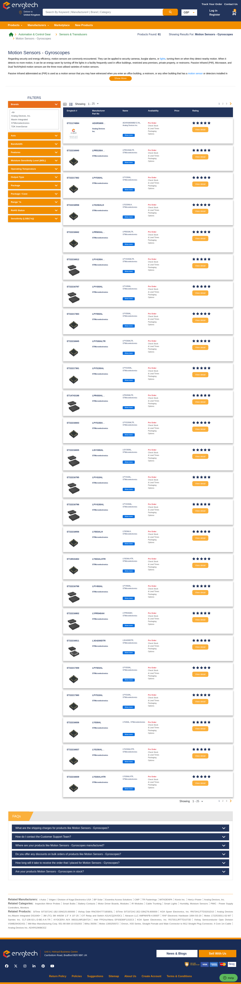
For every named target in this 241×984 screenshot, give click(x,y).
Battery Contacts (86, 903)
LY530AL (96, 722)
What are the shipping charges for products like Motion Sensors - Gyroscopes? (120, 828)
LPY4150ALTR (99, 259)
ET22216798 (73, 586)
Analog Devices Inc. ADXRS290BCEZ (27, 927)
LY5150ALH (98, 205)
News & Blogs (177, 953)
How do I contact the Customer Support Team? (120, 837)
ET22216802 (73, 613)
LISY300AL (97, 450)
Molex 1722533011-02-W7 (217, 915)
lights (163, 58)
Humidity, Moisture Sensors (194, 903)
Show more (129, 135)
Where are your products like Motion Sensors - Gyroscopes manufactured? (120, 845)
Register (214, 14)
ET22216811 (73, 640)
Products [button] (14, 25)
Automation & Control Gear (35, 34)
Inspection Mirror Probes (47, 903)
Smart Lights (170, 903)
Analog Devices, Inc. (34, 116)
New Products (84, 25)
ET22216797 (73, 286)
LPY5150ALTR (99, 423)
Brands (34, 104)
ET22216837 (73, 749)
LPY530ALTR (98, 341)
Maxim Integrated (34, 119)
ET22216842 (73, 232)
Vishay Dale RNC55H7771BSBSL (95, 911)
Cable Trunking (154, 903)
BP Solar (98, 899)
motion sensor (195, 73)
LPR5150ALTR (99, 150)
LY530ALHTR (99, 777)
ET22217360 (73, 695)
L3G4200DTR (99, 640)
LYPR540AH (98, 613)
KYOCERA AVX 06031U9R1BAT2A (72, 919)
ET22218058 (73, 205)
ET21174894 (73, 123)
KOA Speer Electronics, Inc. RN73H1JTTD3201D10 (187, 911)
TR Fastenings (149, 899)
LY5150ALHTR (99, 749)
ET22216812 (73, 259)
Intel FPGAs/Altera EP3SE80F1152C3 (114, 919)
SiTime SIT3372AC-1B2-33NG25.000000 (54, 911)
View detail (200, 129)
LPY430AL (97, 286)
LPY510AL (97, 695)
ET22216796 (73, 504)
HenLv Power (195, 899)
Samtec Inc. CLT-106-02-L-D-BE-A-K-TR (29, 919)
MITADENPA (165, 899)
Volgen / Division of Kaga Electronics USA (70, 899)
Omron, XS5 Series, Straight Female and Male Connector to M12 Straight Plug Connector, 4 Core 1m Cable (176, 923)
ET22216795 (73, 477)
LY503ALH (97, 531)
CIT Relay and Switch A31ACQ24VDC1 (101, 915)
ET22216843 (73, 423)
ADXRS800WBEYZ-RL (103, 123)
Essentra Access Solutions (118, 899)
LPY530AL (97, 177)
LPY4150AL (98, 504)
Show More (120, 78)
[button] (234, 13)
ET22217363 (73, 314)
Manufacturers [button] (37, 25)
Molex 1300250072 (109, 923)
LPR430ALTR (99, 395)
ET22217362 (73, 177)
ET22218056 (73, 531)
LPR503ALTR (99, 232)
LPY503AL (97, 668)
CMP (137, 899)
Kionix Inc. (180, 899)
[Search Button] (170, 12)
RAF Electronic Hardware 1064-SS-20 (182, 915)
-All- (34, 112)
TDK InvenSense (34, 126)
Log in (213, 10)
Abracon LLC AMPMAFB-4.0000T (142, 915)
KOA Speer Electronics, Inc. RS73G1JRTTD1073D (164, 919)
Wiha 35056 (90, 923)
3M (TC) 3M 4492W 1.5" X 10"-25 (61, 915)
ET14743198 (73, 395)
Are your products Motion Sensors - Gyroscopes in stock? (120, 872)
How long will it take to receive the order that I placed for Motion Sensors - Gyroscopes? (120, 863)
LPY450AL (97, 586)
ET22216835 (73, 450)
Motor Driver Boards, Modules (113, 903)
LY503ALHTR (99, 559)
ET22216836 (73, 722)
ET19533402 (73, 559)
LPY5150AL (98, 368)
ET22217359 (73, 668)
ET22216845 (73, 341)
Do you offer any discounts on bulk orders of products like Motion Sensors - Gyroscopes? (120, 854)
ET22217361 (73, 368)
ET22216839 (73, 777)
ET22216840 (73, 150)
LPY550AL (97, 314)
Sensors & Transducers (73, 34)
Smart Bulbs (69, 903)
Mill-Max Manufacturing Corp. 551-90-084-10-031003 (55, 923)
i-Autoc (42, 899)
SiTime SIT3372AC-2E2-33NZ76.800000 (136, 911)
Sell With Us (217, 953)
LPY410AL (97, 477)
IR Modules (137, 903)
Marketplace (62, 25)
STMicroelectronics (34, 123)
